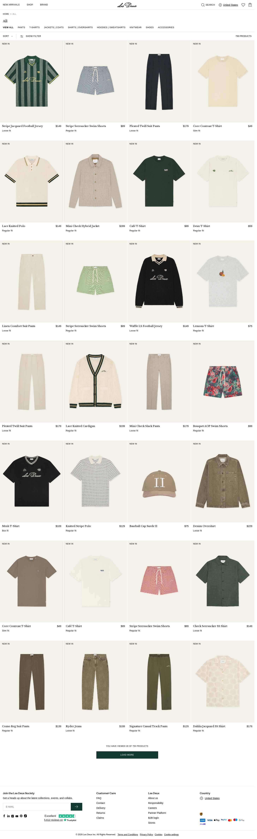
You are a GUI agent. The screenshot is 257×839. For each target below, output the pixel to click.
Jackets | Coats (54, 27)
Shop (30, 5)
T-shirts (34, 27)
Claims (100, 817)
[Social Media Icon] (4, 815)
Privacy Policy (146, 834)
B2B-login (153, 817)
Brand (44, 5)
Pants (21, 27)
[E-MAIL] (37, 807)
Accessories (166, 27)
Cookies (158, 834)
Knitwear (136, 27)
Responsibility (155, 803)
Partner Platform (157, 812)
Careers (152, 808)
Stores (151, 822)
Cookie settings (171, 834)
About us (153, 798)
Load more (127, 755)
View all (8, 27)
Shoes (150, 27)
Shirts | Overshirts (80, 27)
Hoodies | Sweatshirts (111, 27)
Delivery (100, 808)
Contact (100, 803)
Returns (100, 812)
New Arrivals (11, 5)
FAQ (98, 798)
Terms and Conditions (128, 834)
